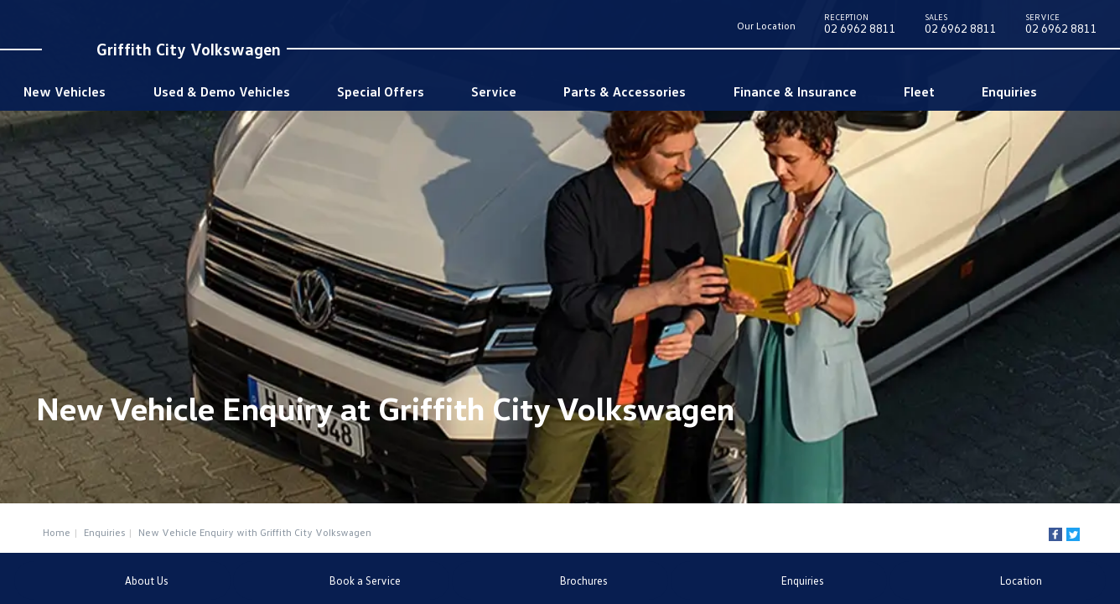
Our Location (766, 25)
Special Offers (380, 91)
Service (493, 91)
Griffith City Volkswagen (188, 48)
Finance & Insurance (795, 91)
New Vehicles (64, 91)
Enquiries (1009, 91)
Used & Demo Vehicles (221, 91)
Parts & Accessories (624, 91)
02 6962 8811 (860, 27)
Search (1071, 91)
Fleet (919, 91)
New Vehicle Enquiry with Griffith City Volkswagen (254, 532)
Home (56, 532)
